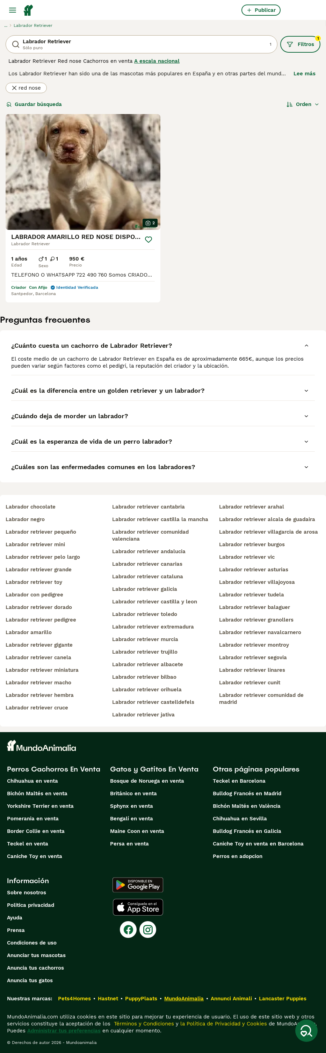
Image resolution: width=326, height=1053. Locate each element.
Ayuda (14, 918)
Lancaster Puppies (282, 998)
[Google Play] (138, 885)
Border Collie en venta (36, 831)
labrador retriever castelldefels (153, 702)
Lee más (305, 73)
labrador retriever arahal (251, 507)
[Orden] (303, 104)
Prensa (16, 930)
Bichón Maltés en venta (37, 793)
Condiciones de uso (32, 943)
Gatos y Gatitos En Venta (154, 769)
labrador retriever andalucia (149, 551)
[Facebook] (128, 929)
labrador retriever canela (38, 657)
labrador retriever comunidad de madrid (261, 698)
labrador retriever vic (247, 557)
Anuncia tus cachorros (35, 968)
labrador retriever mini (35, 544)
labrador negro (25, 519)
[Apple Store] (138, 907)
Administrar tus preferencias (64, 1031)
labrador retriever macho (38, 682)
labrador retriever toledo (144, 614)
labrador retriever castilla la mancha (160, 519)
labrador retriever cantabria (148, 507)
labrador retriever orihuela (147, 689)
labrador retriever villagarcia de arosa (268, 532)
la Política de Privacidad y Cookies (223, 1024)
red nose (26, 88)
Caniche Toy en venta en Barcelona (258, 844)
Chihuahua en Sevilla (240, 818)
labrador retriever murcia (145, 639)
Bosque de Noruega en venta (147, 781)
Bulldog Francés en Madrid (247, 793)
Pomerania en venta (33, 818)
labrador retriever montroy (254, 645)
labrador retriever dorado (39, 607)
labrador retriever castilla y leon (154, 602)
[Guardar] (148, 240)
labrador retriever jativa (143, 715)
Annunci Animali (231, 998)
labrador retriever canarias (147, 564)
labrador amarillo (29, 632)
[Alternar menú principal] (13, 10)
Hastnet (108, 998)
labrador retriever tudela (251, 595)
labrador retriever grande (39, 569)
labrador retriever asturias (253, 569)
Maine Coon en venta (137, 831)
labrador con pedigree (34, 595)
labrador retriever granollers (256, 620)
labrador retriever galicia (144, 589)
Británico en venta (133, 793)
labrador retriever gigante (39, 645)
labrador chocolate (31, 507)
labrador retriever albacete (147, 664)
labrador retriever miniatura (42, 670)
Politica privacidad (30, 905)
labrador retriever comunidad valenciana (150, 535)
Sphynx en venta (131, 806)
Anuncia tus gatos (30, 980)
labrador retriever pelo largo (43, 557)
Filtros (303, 42)
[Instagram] (147, 929)
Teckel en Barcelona (239, 781)
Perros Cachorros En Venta (53, 769)
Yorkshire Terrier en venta (40, 806)
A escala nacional (157, 61)
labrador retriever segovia (253, 657)
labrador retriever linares (252, 670)
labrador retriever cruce (37, 708)
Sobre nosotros (26, 892)
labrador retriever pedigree (41, 620)
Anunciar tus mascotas (36, 955)
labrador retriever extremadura (153, 627)
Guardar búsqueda (34, 104)
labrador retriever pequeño (41, 532)
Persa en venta (129, 844)
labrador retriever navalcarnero (260, 632)
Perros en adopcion (237, 856)
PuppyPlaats (141, 998)
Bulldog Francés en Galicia (247, 831)
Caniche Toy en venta (34, 856)
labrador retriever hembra (40, 695)
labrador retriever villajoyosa (257, 582)
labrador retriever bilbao (144, 677)
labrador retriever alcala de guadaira (267, 519)
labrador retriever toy (34, 582)
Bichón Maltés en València (247, 806)
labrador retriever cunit (249, 682)
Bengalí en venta (131, 818)
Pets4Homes (74, 998)
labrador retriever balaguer (254, 607)
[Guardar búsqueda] (306, 1031)
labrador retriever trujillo (145, 652)
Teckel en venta (27, 844)
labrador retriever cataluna (147, 576)
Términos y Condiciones (143, 1024)
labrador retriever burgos (252, 544)
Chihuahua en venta (32, 781)
